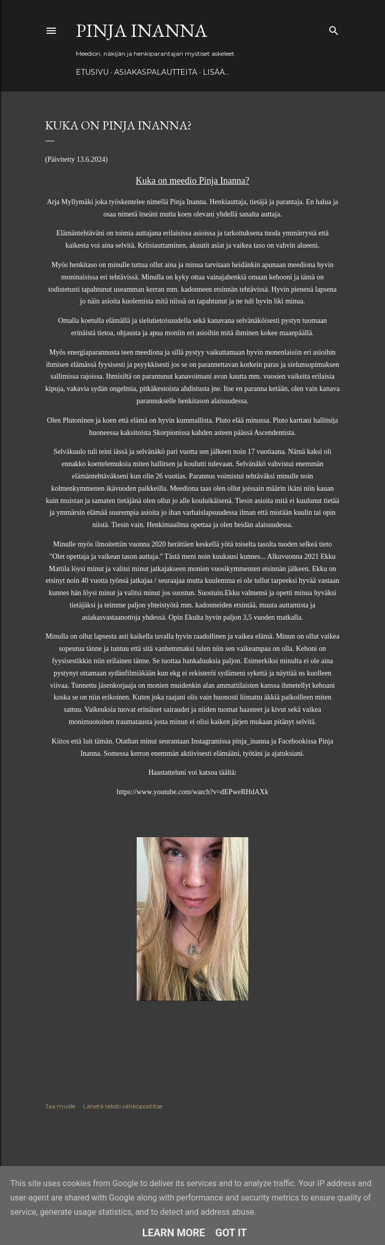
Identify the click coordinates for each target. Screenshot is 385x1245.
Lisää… (216, 72)
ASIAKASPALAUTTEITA (155, 72)
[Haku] (334, 28)
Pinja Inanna (141, 30)
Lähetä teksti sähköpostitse (122, 1106)
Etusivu (92, 72)
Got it (231, 1233)
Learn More (173, 1233)
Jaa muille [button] (60, 1106)
